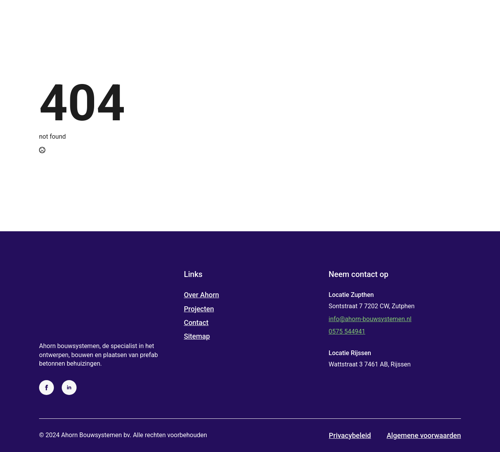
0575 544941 (347, 331)
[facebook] (46, 387)
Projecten (199, 309)
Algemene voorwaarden (424, 435)
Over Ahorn (201, 295)
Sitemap (197, 336)
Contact (196, 322)
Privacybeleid (350, 435)
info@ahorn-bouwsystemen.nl (370, 319)
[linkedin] (69, 387)
